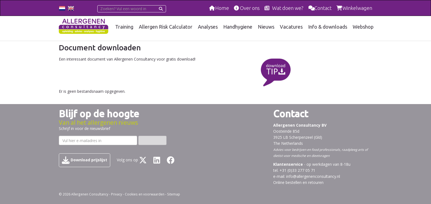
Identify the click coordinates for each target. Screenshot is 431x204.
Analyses (208, 26)
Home (222, 8)
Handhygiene (237, 26)
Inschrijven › (152, 140)
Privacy (116, 194)
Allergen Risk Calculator (165, 26)
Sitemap (173, 194)
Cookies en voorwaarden (144, 194)
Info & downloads (327, 26)
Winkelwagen (357, 8)
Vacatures (291, 26)
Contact (322, 8)
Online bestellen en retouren (298, 182)
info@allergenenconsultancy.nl (313, 176)
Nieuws (266, 26)
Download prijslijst (84, 160)
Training (124, 26)
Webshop (363, 26)
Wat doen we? (287, 8)
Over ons (250, 8)
